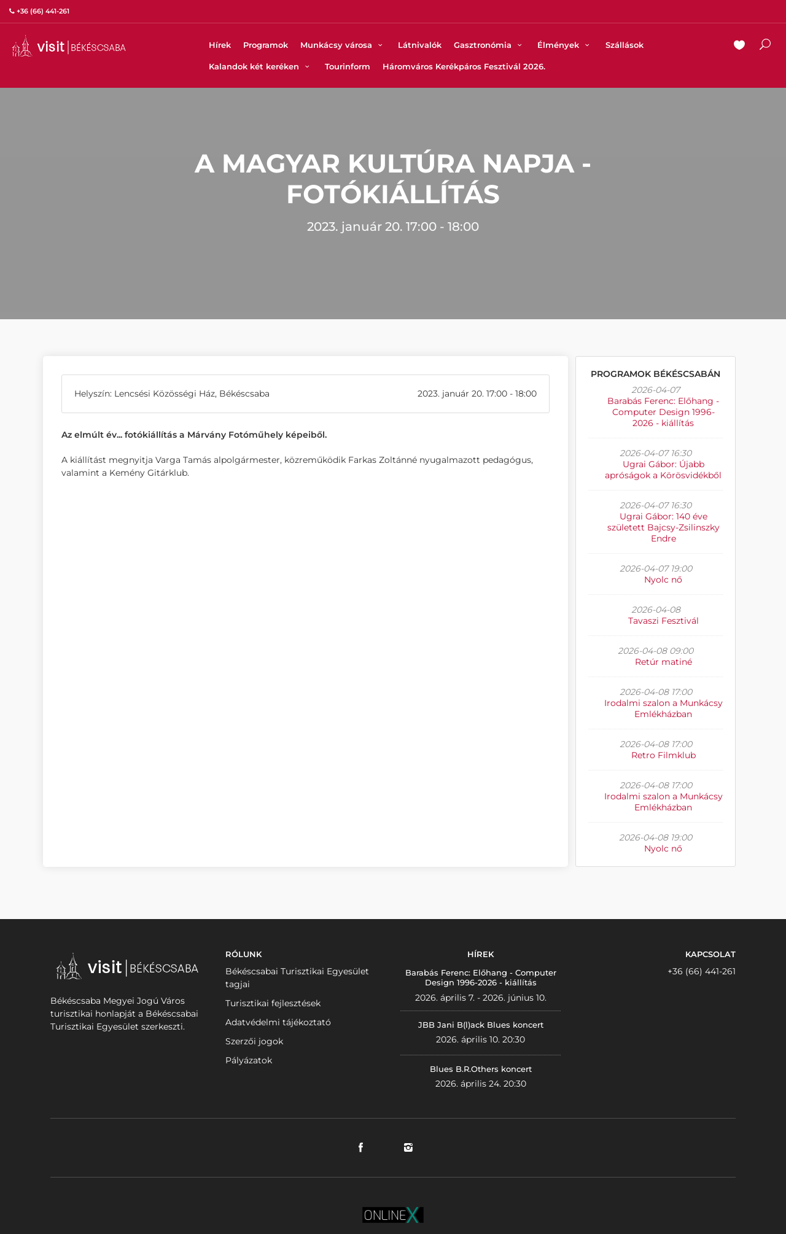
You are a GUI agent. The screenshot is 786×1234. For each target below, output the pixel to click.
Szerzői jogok (254, 1041)
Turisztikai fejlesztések (273, 1003)
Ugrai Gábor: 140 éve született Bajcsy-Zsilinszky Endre (663, 527)
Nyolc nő (663, 579)
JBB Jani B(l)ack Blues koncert (480, 1025)
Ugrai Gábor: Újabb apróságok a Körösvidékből (663, 470)
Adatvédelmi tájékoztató (278, 1022)
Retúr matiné (663, 661)
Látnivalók (420, 45)
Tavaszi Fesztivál (663, 620)
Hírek (220, 45)
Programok (265, 45)
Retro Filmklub (663, 755)
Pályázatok (248, 1060)
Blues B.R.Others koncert (481, 1069)
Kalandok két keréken (261, 66)
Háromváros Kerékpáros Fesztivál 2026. (464, 66)
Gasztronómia (489, 45)
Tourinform (347, 66)
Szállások (624, 45)
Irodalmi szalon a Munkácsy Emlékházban (663, 708)
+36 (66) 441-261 (701, 971)
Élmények (565, 45)
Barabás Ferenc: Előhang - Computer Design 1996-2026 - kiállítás (663, 412)
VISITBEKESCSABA (68, 46)
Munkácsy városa (343, 45)
